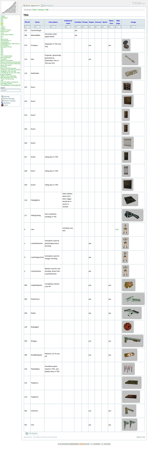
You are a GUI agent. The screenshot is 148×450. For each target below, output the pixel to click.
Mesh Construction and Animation (11, 62)
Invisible (78, 22)
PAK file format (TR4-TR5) (9, 77)
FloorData (4, 59)
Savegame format (6, 47)
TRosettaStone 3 (6, 40)
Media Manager (9, 99)
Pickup (85, 22)
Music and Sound (6, 65)
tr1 (1, 37)
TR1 (2, 19)
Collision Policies (6, 30)
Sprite (104, 22)
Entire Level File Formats (8, 68)
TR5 (2, 25)
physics (3, 28)
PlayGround (4, 39)
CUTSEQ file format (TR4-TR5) (10, 73)
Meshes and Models (7, 60)
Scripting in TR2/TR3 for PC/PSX (11, 70)
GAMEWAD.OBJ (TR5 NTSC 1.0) (11, 44)
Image (133, 22)
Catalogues (4, 17)
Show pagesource (33, 6)
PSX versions (5, 42)
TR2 (2, 21)
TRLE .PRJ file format (7, 79)
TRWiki (3, 16)
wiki (2, 80)
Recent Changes (9, 101)
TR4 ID (27, 22)
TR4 (2, 24)
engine (3, 27)
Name (37, 22)
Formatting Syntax (6, 83)
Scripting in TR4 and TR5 (8, 71)
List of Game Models (7, 34)
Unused (98, 22)
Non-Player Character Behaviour (11, 63)
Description (53, 22)
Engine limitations (6, 74)
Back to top (141, 437)
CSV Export (32, 433)
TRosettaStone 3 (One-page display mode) (14, 85)
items (2, 33)
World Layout (5, 31)
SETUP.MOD (5, 45)
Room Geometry (6, 57)
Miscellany (4, 66)
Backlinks (6, 103)
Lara (2, 36)
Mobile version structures (8, 76)
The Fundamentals (6, 56)
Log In (5, 105)
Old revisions (48, 6)
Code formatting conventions (9, 82)
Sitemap (6, 96)
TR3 (2, 22)
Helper (91, 22)
